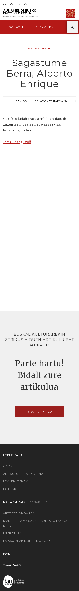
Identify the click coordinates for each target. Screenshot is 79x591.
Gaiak (8, 466)
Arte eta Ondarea (19, 513)
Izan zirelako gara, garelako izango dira (36, 523)
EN (25, 4)
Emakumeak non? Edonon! (26, 540)
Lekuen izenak (15, 481)
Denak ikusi (38, 502)
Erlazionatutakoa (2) (51, 100)
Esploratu (15, 27)
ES (4, 4)
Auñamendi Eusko (20, 13)
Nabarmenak (43, 27)
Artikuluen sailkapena (23, 473)
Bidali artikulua (39, 411)
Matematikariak (39, 48)
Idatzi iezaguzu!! (17, 142)
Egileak (9, 489)
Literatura (12, 533)
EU (11, 4)
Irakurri (21, 100)
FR (18, 4)
